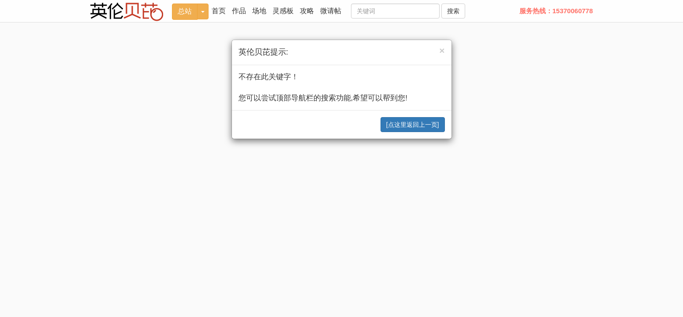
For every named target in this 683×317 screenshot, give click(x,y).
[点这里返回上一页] (412, 124)
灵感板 (283, 11)
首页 (219, 11)
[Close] (441, 50)
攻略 (307, 11)
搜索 (453, 11)
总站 (185, 11)
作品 (239, 11)
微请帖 (330, 11)
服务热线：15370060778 (556, 11)
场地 (259, 11)
